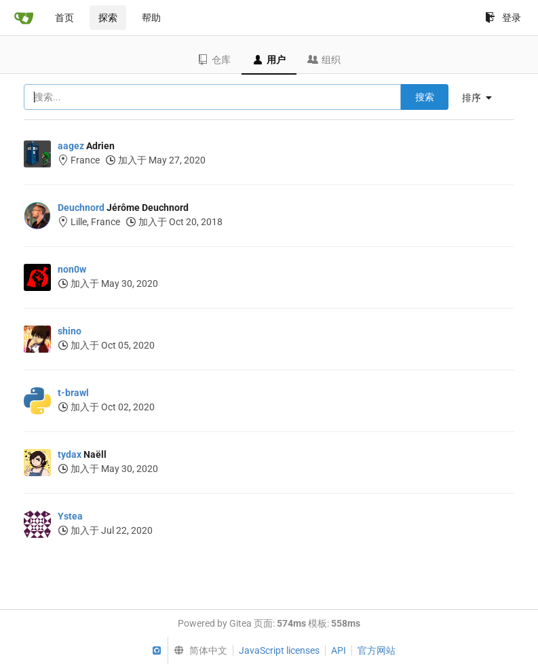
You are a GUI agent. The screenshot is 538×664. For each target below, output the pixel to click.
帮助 (151, 17)
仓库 (214, 59)
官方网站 (377, 650)
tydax (69, 454)
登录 (503, 17)
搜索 (424, 97)
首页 (64, 17)
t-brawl (73, 392)
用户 (269, 59)
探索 (107, 17)
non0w (72, 269)
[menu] (482, 97)
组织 (324, 59)
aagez (71, 145)
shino (69, 331)
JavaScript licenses (279, 650)
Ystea (70, 516)
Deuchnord (81, 207)
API (338, 650)
